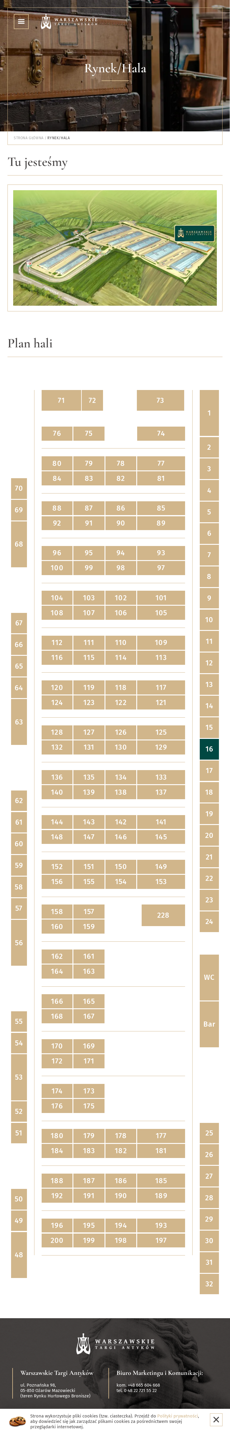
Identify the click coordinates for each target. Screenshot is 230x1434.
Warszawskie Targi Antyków (56, 1373)
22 (209, 878)
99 (89, 568)
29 (209, 1219)
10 (209, 620)
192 (57, 1196)
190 (121, 1196)
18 (209, 792)
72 (92, 400)
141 (161, 822)
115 (89, 657)
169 (89, 1046)
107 (89, 613)
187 (89, 1181)
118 (121, 687)
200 (57, 1240)
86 (120, 508)
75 (89, 433)
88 (56, 508)
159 (89, 926)
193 (161, 1225)
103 (89, 598)
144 (57, 822)
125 (161, 732)
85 (161, 508)
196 (57, 1225)
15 (209, 727)
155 (89, 882)
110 (121, 642)
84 (57, 478)
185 (161, 1181)
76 (57, 433)
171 (89, 1061)
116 (57, 657)
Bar (209, 1024)
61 (19, 822)
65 (19, 666)
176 (57, 1106)
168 (57, 1016)
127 (89, 732)
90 (120, 523)
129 (161, 747)
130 (121, 747)
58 (19, 887)
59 (19, 865)
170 (57, 1046)
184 (57, 1151)
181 (161, 1151)
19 (209, 814)
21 (209, 857)
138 (121, 792)
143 (89, 822)
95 (89, 553)
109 (161, 642)
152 (57, 866)
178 (121, 1136)
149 (161, 866)
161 (89, 956)
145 (161, 837)
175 (89, 1106)
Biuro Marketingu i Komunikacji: (159, 1373)
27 (209, 1176)
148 (57, 837)
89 (161, 523)
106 (121, 613)
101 (161, 598)
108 (57, 613)
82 (120, 478)
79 (89, 463)
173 (89, 1091)
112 (57, 642)
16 (209, 749)
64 (19, 688)
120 (57, 687)
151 (89, 866)
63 (19, 722)
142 (121, 822)
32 (209, 1284)
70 (19, 488)
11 (209, 641)
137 (161, 792)
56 (19, 943)
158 (57, 912)
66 (19, 644)
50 (19, 1199)
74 (161, 433)
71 (61, 400)
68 (19, 544)
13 (209, 684)
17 (209, 770)
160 (57, 926)
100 (57, 568)
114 (121, 657)
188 (57, 1181)
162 (57, 956)
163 (89, 971)
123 (89, 702)
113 (161, 657)
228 (163, 915)
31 (209, 1262)
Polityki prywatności (177, 1416)
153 (161, 882)
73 (160, 400)
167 (89, 1016)
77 (161, 463)
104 (57, 598)
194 (121, 1225)
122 (121, 702)
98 (120, 568)
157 (89, 912)
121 (161, 702)
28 (209, 1198)
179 (89, 1136)
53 (19, 1077)
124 (57, 702)
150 (121, 866)
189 (161, 1196)
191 (89, 1196)
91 (89, 523)
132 (57, 747)
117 (161, 687)
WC (209, 977)
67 (19, 623)
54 (19, 1043)
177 (161, 1136)
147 (89, 837)
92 (57, 523)
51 (18, 1133)
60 (19, 844)
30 (209, 1241)
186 (121, 1181)
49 (19, 1220)
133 (161, 777)
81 (161, 478)
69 (19, 510)
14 (209, 706)
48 (19, 1255)
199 (89, 1240)
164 (57, 971)
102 (121, 598)
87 (89, 508)
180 (57, 1136)
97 (161, 568)
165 (89, 1001)
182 (121, 1151)
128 (57, 732)
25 (209, 1133)
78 (121, 463)
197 (161, 1240)
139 (89, 792)
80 (56, 463)
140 (57, 792)
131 (89, 747)
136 (57, 777)
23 (209, 900)
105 (161, 613)
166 (57, 1001)
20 (209, 835)
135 (89, 777)
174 (57, 1091)
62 (19, 800)
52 (19, 1111)
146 (121, 837)
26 (209, 1154)
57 (18, 908)
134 (121, 777)
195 (89, 1225)
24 (209, 921)
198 (121, 1240)
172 (57, 1061)
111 (89, 642)
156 (57, 882)
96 (57, 553)
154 (121, 882)
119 (89, 687)
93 (161, 553)
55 (19, 1021)
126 (121, 732)
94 (120, 553)
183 (89, 1151)
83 (89, 478)
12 (209, 663)
